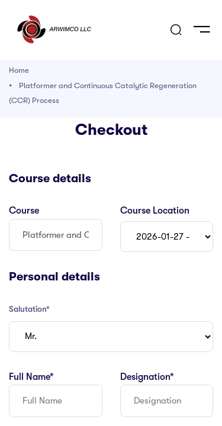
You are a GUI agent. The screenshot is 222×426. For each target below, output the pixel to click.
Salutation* (29, 309)
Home (19, 70)
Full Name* (31, 377)
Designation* (147, 377)
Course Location (154, 210)
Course (24, 210)
